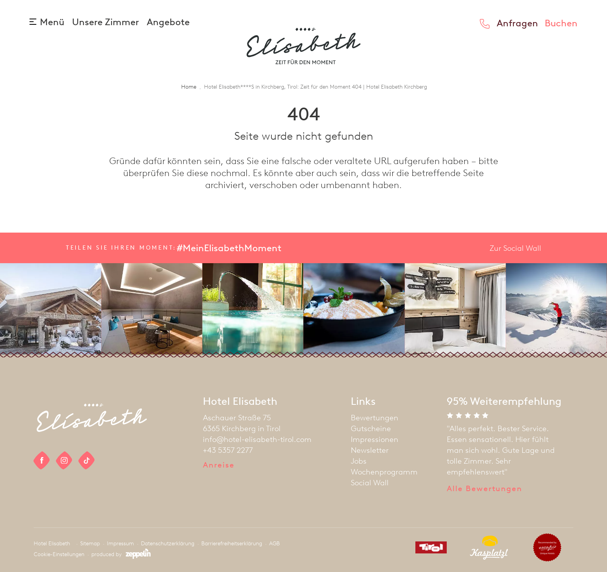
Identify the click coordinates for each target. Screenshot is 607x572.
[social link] (42, 460)
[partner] (428, 548)
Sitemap (90, 543)
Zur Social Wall (515, 248)
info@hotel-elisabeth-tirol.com (257, 439)
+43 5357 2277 (228, 450)
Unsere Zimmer (106, 21)
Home (188, 87)
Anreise (218, 464)
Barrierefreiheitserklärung (231, 543)
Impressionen (374, 439)
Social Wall (370, 482)
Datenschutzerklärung (167, 543)
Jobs (359, 461)
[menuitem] (384, 417)
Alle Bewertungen (484, 488)
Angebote (168, 21)
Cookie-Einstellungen (59, 554)
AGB (274, 543)
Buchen (561, 23)
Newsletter (370, 450)
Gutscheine (371, 428)
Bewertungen (374, 417)
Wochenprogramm (384, 471)
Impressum (120, 543)
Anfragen (517, 23)
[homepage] (304, 46)
